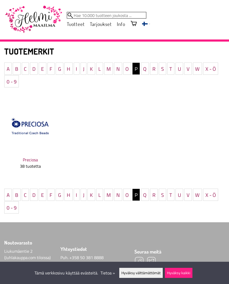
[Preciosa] (30, 138)
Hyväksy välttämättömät (141, 273)
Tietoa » (107, 273)
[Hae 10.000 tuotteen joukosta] (106, 15)
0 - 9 (12, 81)
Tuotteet (76, 24)
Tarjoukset (101, 24)
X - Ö (210, 68)
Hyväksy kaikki (178, 273)
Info (121, 24)
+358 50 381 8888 (86, 257)
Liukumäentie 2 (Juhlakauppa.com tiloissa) (27, 254)
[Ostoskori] (134, 24)
